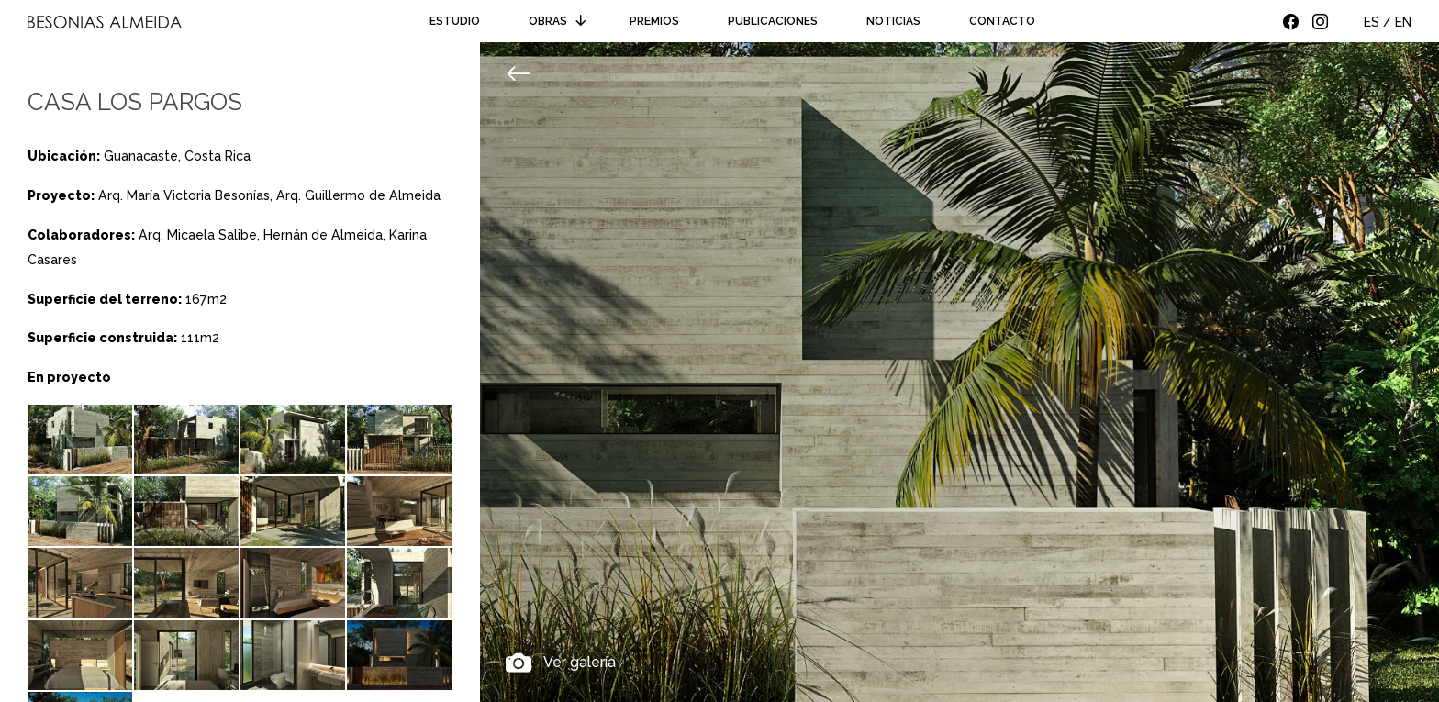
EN (1403, 22)
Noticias (893, 21)
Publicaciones (773, 21)
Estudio (454, 21)
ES (1371, 22)
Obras (560, 21)
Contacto (1002, 21)
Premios (654, 21)
